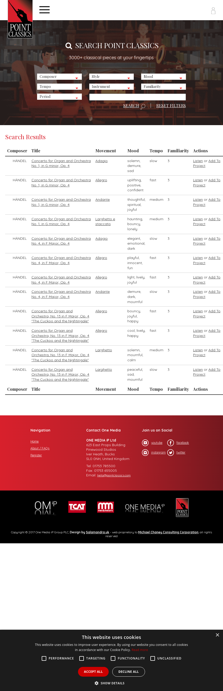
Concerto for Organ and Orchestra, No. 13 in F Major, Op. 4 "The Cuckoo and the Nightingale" (60, 316)
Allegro (101, 180)
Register (36, 455)
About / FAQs (39, 448)
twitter (176, 452)
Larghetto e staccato (105, 221)
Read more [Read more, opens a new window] (140, 650)
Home (34, 441)
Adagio (101, 160)
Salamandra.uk (97, 532)
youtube (152, 442)
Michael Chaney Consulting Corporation (168, 532)
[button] (111, 682)
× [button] (217, 635)
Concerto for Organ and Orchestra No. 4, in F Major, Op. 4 (61, 241)
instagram (154, 452)
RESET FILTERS (171, 106)
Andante (102, 199)
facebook (178, 442)
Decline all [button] (128, 671)
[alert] (111, 660)
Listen (198, 160)
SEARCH (134, 107)
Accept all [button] (93, 671)
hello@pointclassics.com (114, 475)
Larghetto (103, 350)
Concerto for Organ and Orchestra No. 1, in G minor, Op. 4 (61, 163)
